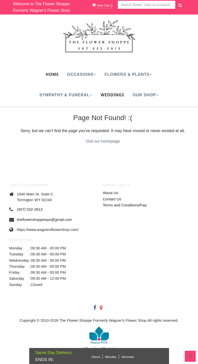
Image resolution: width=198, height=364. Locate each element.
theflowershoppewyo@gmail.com (44, 219)
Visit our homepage (103, 141)
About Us (110, 193)
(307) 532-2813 (30, 209)
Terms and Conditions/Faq (125, 205)
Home (52, 74)
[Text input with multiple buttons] (146, 5)
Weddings (112, 95)
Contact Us (112, 199)
